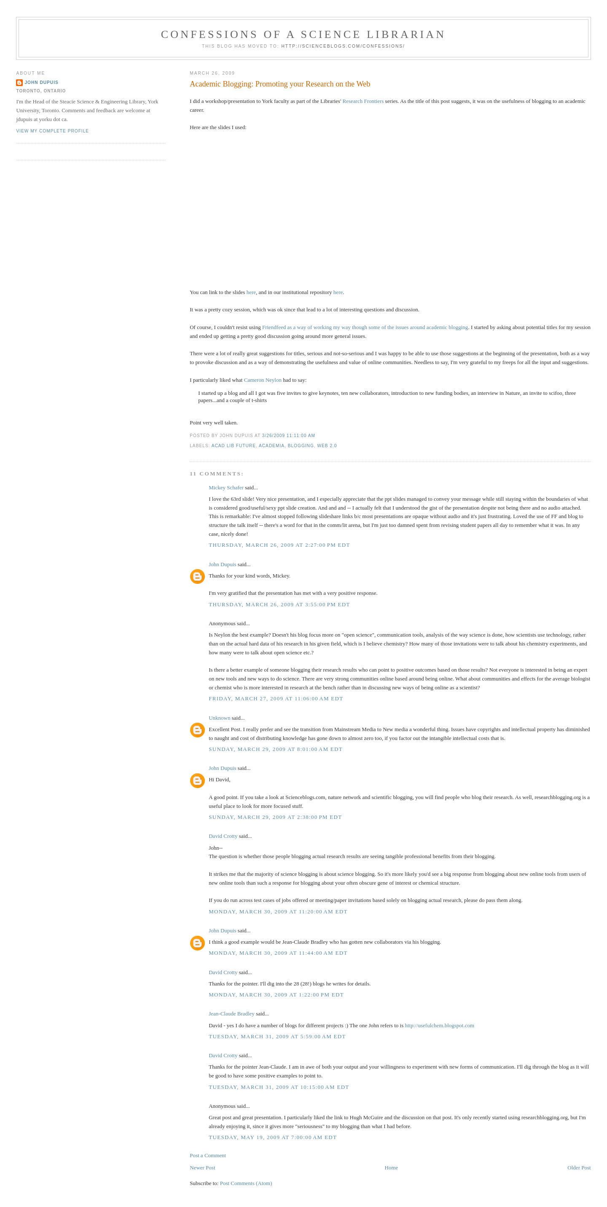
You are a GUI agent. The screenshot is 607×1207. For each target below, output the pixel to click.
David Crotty (223, 836)
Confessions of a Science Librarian (303, 34)
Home (391, 1167)
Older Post (579, 1167)
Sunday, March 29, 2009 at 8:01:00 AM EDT (276, 749)
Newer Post (202, 1167)
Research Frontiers (363, 101)
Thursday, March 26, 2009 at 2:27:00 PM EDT (279, 545)
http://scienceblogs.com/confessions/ (343, 46)
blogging (301, 445)
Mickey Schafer (226, 487)
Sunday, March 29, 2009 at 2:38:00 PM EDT (275, 817)
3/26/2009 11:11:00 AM (288, 435)
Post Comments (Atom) (246, 1183)
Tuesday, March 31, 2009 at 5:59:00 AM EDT (277, 1036)
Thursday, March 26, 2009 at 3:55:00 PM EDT (279, 604)
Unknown (219, 718)
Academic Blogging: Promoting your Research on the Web (280, 84)
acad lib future (234, 445)
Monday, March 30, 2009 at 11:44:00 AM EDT (278, 953)
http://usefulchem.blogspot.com (439, 1025)
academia (272, 445)
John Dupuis (222, 564)
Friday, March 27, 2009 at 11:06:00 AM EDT (276, 698)
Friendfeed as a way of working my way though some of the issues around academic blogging (365, 327)
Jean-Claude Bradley (232, 1013)
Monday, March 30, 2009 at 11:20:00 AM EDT (278, 911)
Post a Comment (208, 1155)
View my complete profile (52, 131)
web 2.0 (327, 445)
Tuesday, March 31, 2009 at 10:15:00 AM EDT (279, 1087)
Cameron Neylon (263, 380)
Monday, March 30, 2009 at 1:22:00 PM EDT (276, 994)
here (251, 292)
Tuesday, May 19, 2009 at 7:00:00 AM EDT (273, 1137)
